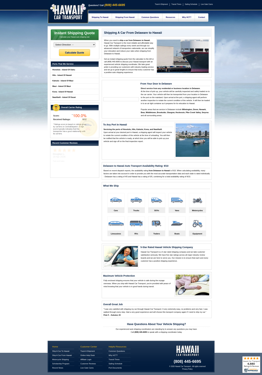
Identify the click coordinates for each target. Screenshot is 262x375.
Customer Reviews (88, 364)
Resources (170, 17)
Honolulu (127, 129)
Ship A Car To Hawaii (61, 351)
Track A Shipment (161, 4)
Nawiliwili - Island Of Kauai (64, 97)
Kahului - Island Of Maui (62, 81)
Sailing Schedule (191, 4)
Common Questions (150, 17)
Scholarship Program (61, 364)
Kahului (139, 129)
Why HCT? (186, 17)
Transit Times (176, 4)
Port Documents (115, 368)
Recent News (57, 368)
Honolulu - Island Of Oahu (63, 70)
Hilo (133, 129)
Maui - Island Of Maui (61, 86)
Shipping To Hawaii (100, 17)
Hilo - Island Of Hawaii (62, 75)
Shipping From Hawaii (125, 17)
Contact (201, 17)
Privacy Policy (187, 369)
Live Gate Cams (207, 4)
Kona (146, 129)
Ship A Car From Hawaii (62, 355)
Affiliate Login (85, 359)
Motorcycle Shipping (60, 359)
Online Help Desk (87, 355)
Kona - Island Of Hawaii (62, 92)
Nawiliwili (158, 129)
